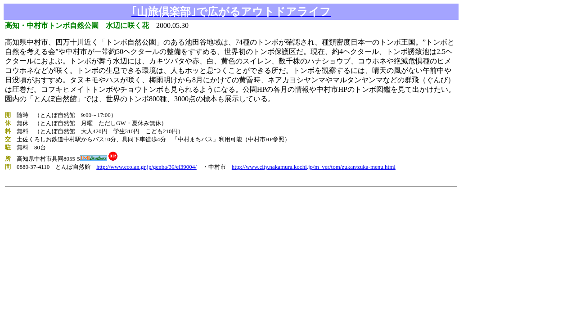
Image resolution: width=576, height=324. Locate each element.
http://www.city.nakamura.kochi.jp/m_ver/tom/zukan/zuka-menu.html (314, 166)
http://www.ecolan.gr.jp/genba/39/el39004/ (146, 166)
